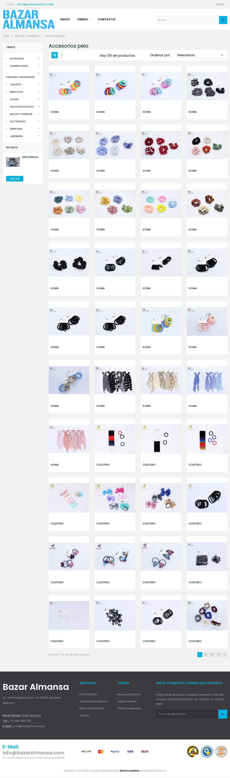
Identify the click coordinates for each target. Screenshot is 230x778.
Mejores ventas (127, 701)
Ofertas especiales (129, 708)
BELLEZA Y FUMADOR (21, 114)
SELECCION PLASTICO (22, 106)
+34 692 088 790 (20, 721)
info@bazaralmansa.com (35, 4)
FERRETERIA (16, 129)
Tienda (10, 47)
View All (15, 178)
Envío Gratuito (88, 694)
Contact (84, 715)
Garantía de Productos (93, 701)
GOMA (54, 112)
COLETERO (103, 465)
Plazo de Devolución (92, 708)
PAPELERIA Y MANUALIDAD (20, 77)
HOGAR (14, 99)
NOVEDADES (17, 58)
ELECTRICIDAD (18, 121)
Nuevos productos (129, 694)
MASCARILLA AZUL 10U (30, 157)
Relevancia (200, 55)
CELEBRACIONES (19, 66)
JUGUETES (15, 84)
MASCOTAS (16, 92)
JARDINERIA (16, 136)
